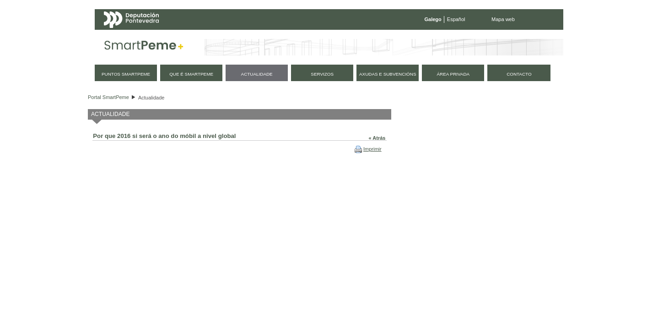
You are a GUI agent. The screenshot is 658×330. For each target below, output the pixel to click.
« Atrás (377, 138)
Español (456, 19)
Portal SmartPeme (108, 97)
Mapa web (503, 19)
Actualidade (151, 97)
